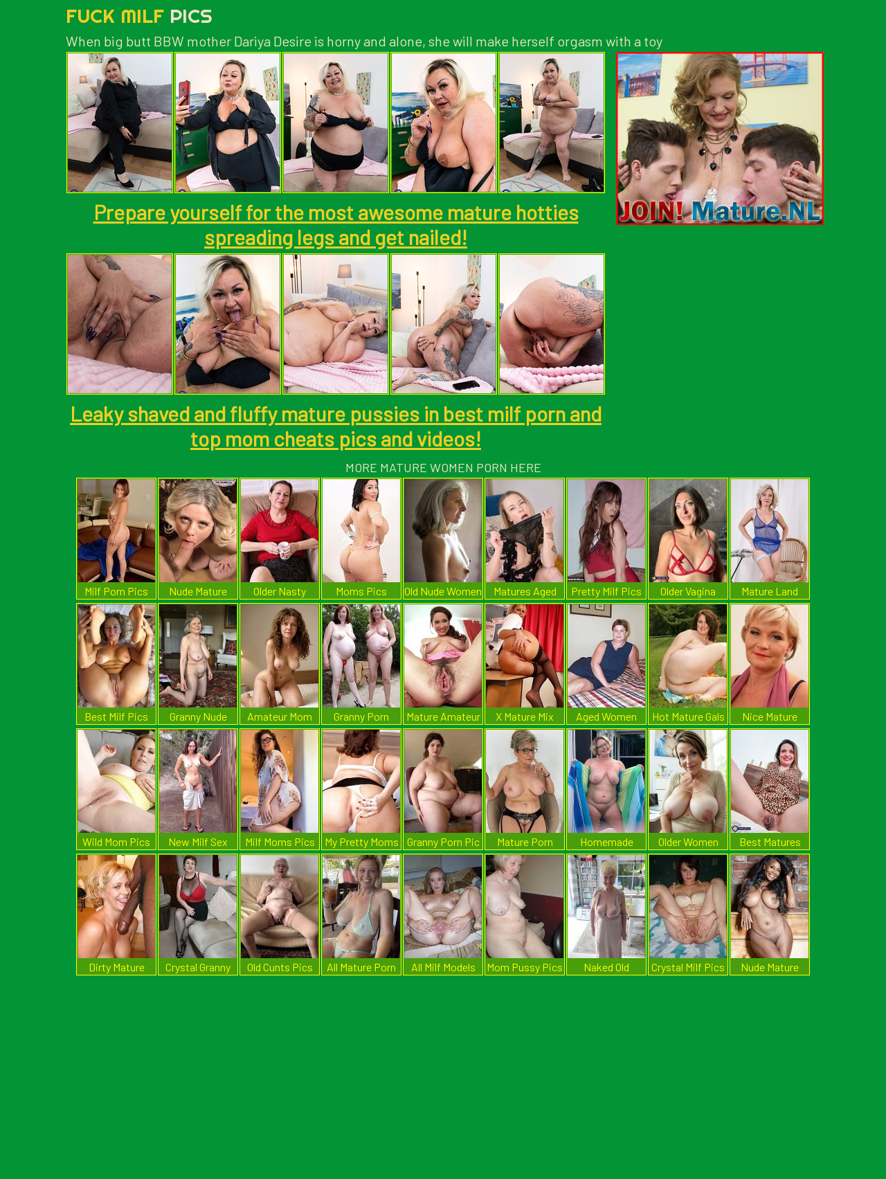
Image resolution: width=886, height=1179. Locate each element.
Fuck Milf (139, 15)
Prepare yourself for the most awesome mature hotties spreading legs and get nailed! (336, 224)
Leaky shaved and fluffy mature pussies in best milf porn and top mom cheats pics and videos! (336, 426)
